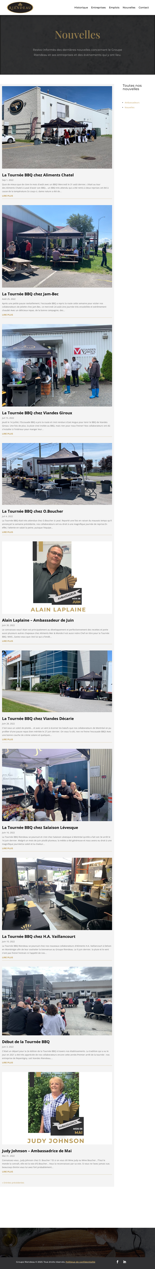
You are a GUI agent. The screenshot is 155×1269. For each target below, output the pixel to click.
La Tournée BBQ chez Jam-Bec (30, 294)
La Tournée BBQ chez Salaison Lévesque (40, 827)
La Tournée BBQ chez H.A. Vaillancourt (38, 936)
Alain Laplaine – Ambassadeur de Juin (38, 620)
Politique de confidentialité (80, 1262)
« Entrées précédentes (13, 1182)
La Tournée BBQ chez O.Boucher (32, 511)
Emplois (114, 7)
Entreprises (98, 7)
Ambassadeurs (129, 102)
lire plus (7, 195)
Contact (144, 7)
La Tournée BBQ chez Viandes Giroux (37, 412)
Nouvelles (129, 7)
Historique (81, 7)
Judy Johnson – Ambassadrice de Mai (37, 1150)
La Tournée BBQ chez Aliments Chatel (38, 175)
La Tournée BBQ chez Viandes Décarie (38, 718)
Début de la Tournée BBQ (26, 1041)
